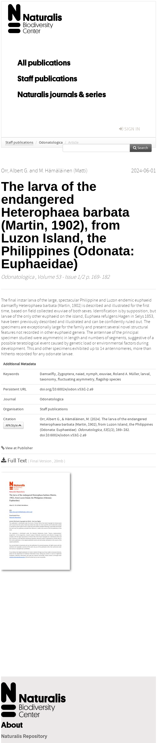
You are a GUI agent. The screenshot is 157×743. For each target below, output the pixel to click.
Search (140, 148)
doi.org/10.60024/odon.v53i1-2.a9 (66, 389)
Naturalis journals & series (61, 93)
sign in (129, 129)
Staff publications (47, 77)
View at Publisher (17, 448)
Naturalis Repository (24, 736)
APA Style (13, 425)
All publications (43, 61)
